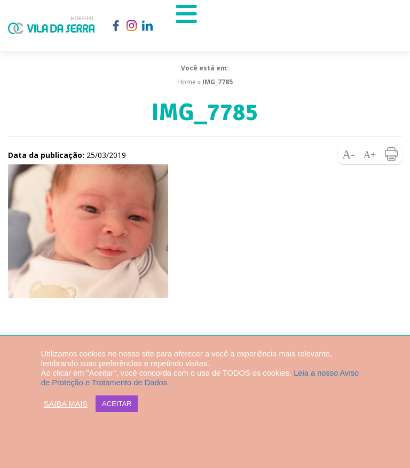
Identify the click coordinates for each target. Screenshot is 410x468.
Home (186, 81)
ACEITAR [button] (116, 404)
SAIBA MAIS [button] (66, 404)
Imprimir (391, 153)
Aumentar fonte (370, 153)
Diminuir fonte (348, 153)
